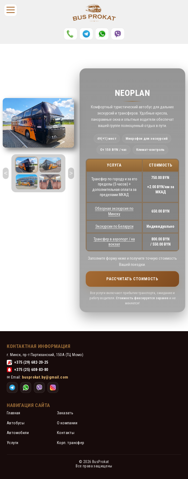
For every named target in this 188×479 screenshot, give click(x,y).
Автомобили (18, 432)
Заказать (65, 412)
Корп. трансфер (70, 442)
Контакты (65, 432)
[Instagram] (118, 34)
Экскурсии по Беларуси (114, 226)
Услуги (12, 442)
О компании (67, 423)
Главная (13, 412)
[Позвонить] (70, 34)
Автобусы (15, 423)
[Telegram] (86, 34)
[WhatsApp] (102, 34)
